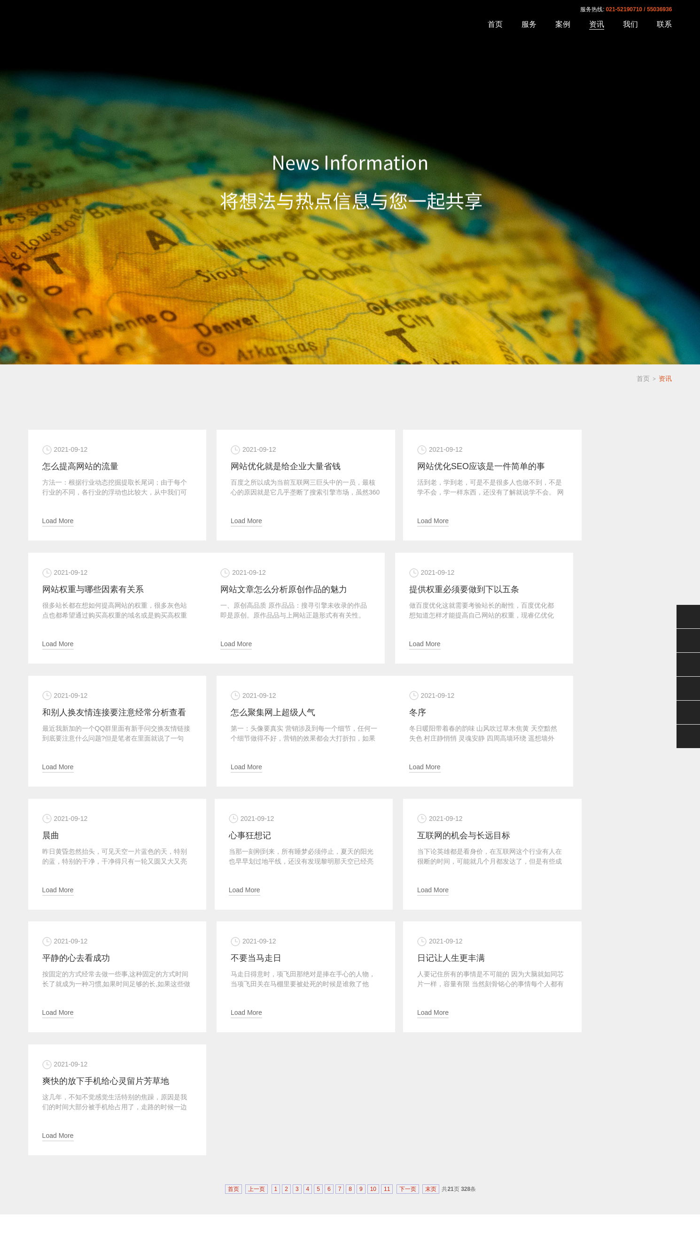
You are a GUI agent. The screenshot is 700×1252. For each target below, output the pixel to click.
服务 (529, 24)
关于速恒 (171, 1170)
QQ (688, 640)
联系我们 (325, 1170)
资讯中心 (285, 1170)
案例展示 (207, 1170)
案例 (562, 24)
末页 (430, 933)
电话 (688, 688)
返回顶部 (688, 712)
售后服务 (688, 664)
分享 (688, 736)
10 (373, 933)
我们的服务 (246, 1170)
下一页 (407, 933)
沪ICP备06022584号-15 (642, 1225)
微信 (688, 616)
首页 (495, 24)
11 (387, 933)
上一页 (256, 933)
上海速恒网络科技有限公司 (97, 23)
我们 (630, 24)
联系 (664, 24)
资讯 (596, 24)
